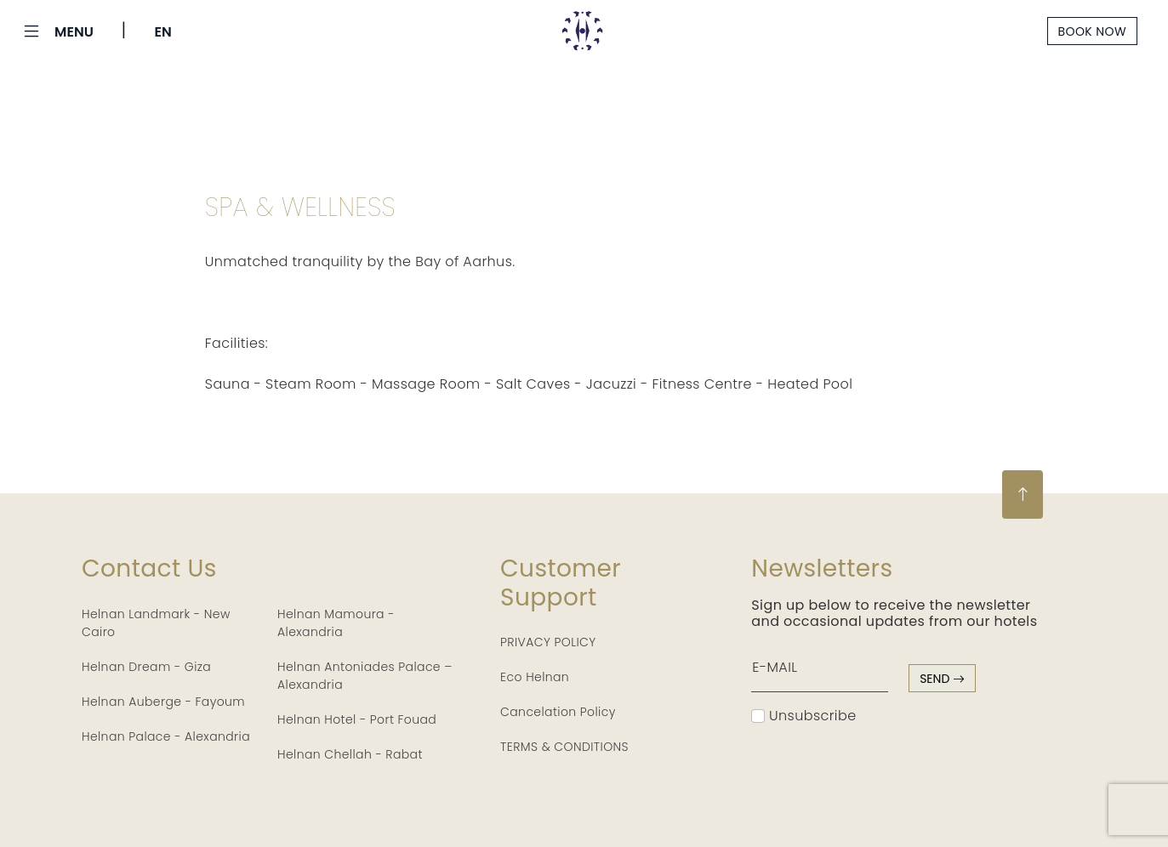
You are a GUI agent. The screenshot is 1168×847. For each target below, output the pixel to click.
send (942, 678)
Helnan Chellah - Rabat (350, 754)
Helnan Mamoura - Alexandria (336, 622)
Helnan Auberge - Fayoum (163, 701)
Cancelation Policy (558, 711)
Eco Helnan (534, 676)
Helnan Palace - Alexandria (166, 736)
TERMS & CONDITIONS (564, 746)
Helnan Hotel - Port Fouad (356, 719)
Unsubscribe (803, 715)
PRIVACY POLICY (548, 642)
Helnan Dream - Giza (146, 666)
